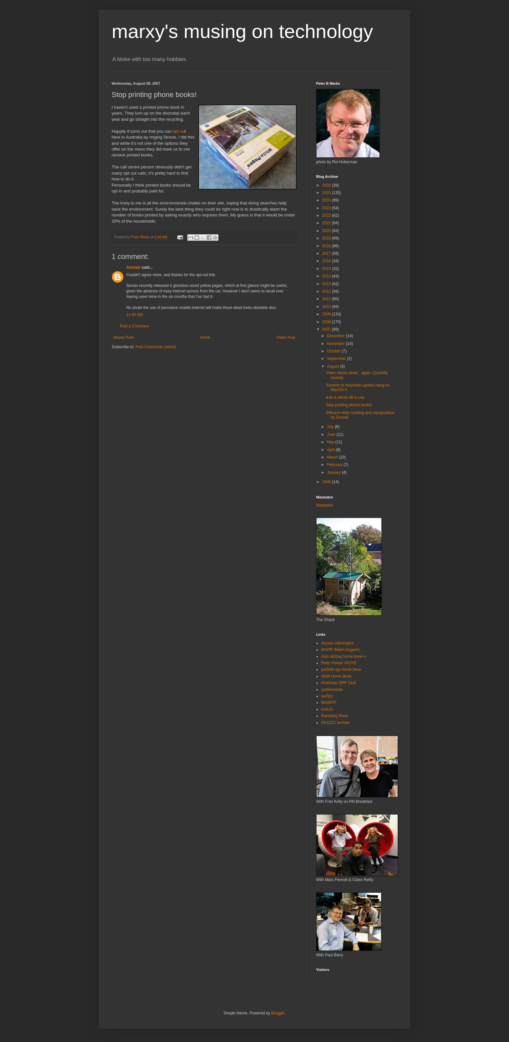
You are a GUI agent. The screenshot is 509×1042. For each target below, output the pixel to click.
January (334, 472)
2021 (327, 223)
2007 (327, 329)
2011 (327, 299)
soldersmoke (332, 689)
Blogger (277, 1013)
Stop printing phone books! (349, 405)
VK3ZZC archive (335, 722)
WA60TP (329, 702)
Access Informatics (337, 643)
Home (205, 337)
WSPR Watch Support (340, 649)
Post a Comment (134, 326)
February (335, 464)
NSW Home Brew (336, 676)
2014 (327, 276)
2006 (327, 482)
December (336, 336)
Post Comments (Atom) (155, 347)
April (331, 449)
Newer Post (123, 337)
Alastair (133, 267)
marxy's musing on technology (242, 31)
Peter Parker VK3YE (338, 663)
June (331, 434)
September (337, 358)
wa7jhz (327, 696)
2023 (327, 208)
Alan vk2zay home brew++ (344, 656)
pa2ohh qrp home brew (341, 669)
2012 (327, 291)
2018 (327, 246)
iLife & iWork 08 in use (345, 397)
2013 (327, 284)
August (333, 366)
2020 (327, 230)
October (334, 351)
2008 (327, 322)
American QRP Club (338, 682)
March (333, 457)
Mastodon (324, 505)
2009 (327, 314)
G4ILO (326, 709)
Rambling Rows (334, 716)
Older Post (286, 337)
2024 (327, 200)
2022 (327, 215)
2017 (327, 253)
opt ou (179, 131)
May (331, 442)
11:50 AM (134, 315)
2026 (327, 185)
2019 (327, 238)
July (331, 426)
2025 (327, 192)
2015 (327, 268)
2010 (327, 306)
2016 (327, 261)
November (336, 343)
